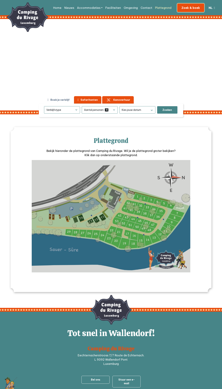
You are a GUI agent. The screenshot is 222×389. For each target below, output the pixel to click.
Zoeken (167, 109)
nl (211, 8)
